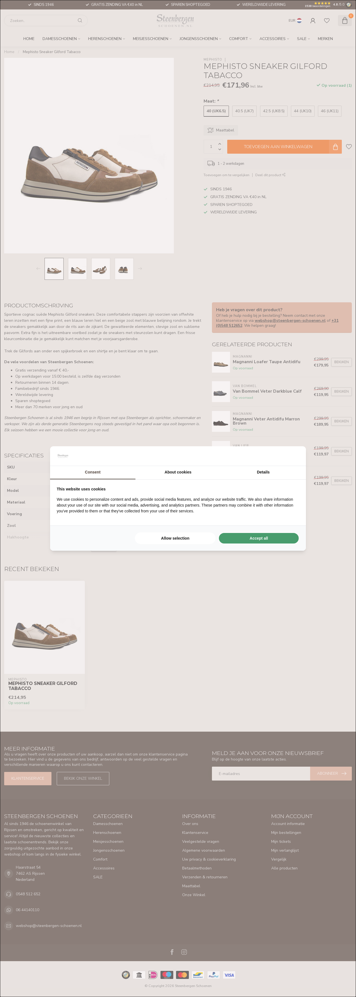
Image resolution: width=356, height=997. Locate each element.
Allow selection (175, 538)
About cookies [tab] (178, 472)
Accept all (259, 538)
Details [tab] (263, 472)
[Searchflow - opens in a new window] (292, 456)
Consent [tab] (92, 472)
